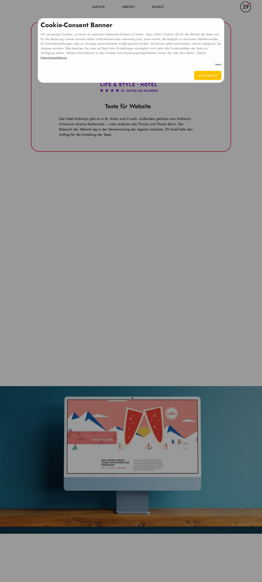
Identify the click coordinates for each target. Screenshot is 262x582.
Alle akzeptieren (208, 75)
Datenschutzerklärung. (54, 58)
